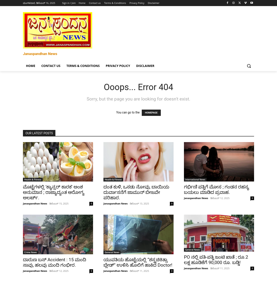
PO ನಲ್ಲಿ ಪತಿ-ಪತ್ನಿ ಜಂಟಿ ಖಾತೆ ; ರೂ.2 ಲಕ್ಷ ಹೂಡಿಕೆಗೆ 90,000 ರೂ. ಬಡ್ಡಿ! (216, 259)
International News (195, 179)
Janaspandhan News (35, 203)
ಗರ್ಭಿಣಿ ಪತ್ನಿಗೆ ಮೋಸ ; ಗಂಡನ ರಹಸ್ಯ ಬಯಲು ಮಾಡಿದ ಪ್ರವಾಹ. (216, 189)
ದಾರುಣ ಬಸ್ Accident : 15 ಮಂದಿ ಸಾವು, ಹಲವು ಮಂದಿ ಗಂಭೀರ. (54, 262)
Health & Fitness (32, 179)
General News (112, 252)
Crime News (30, 252)
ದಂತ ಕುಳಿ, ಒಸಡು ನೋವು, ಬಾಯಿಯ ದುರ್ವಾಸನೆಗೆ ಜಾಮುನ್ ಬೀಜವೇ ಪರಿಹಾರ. (136, 192)
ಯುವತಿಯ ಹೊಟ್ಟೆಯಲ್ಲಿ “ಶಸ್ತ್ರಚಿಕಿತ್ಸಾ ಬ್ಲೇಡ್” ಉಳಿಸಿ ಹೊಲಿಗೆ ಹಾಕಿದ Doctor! (137, 262)
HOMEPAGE (151, 112)
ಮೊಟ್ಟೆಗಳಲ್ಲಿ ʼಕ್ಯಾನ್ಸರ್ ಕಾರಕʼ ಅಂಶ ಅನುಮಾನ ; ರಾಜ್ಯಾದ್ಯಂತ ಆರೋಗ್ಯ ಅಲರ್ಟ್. (53, 192)
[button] (249, 66)
